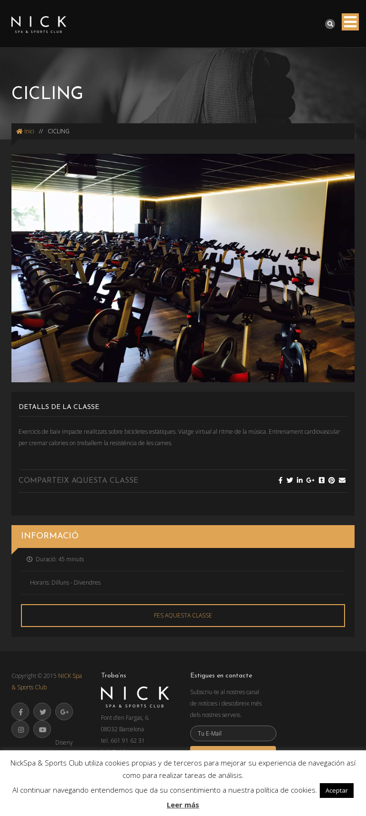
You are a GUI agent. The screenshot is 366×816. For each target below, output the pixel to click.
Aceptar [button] (336, 790)
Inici (25, 131)
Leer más (183, 804)
